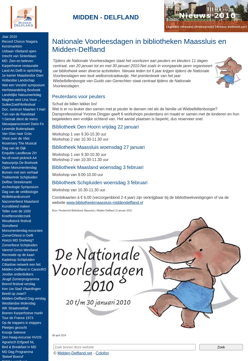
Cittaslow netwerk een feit (21, 264)
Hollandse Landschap (18, 80)
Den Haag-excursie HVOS (21, 337)
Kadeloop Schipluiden (18, 260)
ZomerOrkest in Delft (17, 235)
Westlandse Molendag (18, 303)
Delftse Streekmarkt (17, 182)
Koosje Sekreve (14, 332)
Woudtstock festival (16, 221)
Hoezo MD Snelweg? (18, 240)
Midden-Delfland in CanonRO (24, 269)
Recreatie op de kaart (18, 255)
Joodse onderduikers (17, 274)
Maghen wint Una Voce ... (21, 100)
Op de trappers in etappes (21, 323)
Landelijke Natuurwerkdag (21, 95)
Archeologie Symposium (20, 187)
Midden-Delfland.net (74, 353)
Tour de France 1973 (17, 318)
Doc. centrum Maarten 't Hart (23, 109)
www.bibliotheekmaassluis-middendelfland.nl (104, 203)
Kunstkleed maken (16, 206)
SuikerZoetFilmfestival (18, 104)
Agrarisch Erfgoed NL (18, 342)
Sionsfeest (10, 226)
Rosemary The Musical (19, 143)
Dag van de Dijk (14, 148)
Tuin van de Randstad (18, 114)
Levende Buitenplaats (18, 129)
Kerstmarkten (12, 46)
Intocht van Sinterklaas (19, 56)
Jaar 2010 (9, 37)
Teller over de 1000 (16, 211)
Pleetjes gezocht (14, 327)
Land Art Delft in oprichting (22, 70)
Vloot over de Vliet (16, 138)
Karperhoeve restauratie (20, 66)
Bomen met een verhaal (20, 172)
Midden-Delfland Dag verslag (24, 298)
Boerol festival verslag (18, 284)
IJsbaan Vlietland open (19, 51)
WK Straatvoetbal (15, 308)
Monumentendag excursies (22, 231)
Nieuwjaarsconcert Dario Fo (23, 124)
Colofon (102, 353)
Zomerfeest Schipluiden (20, 245)
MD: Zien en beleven (17, 61)
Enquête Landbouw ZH (19, 153)
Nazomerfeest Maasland (20, 201)
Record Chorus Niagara (20, 41)
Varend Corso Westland (20, 250)
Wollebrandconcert (16, 197)
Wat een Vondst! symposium (23, 85)
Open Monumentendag (19, 167)
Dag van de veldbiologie (20, 192)
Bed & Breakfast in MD (19, 347)
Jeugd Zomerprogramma (20, 279)
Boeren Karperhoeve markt (22, 313)
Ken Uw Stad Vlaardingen (21, 289)
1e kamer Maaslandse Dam (22, 75)
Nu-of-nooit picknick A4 (19, 158)
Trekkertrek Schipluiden (20, 177)
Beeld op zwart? (14, 294)
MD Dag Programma (17, 352)
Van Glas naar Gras (17, 134)
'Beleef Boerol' (12, 357)
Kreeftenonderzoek (16, 216)
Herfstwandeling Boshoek (21, 90)
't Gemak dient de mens (20, 119)
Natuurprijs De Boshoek (20, 163)
